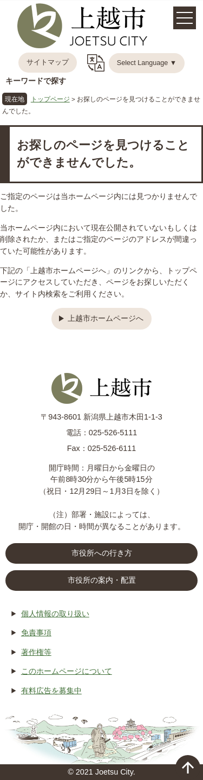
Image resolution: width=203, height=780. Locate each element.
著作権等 (36, 652)
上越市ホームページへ (105, 318)
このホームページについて (66, 671)
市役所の (102, 580)
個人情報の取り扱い (55, 613)
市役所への (101, 553)
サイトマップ (48, 62)
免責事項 (36, 632)
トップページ (50, 98)
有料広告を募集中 (51, 690)
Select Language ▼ (147, 63)
